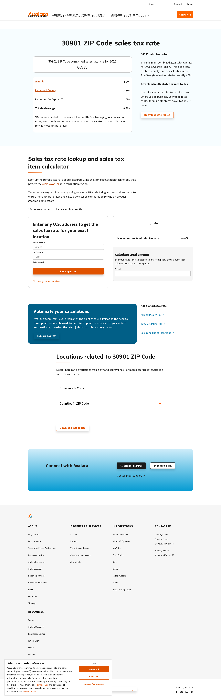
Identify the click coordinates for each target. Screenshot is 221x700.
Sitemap (32, 603)
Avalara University (36, 626)
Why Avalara (34, 535)
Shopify (116, 569)
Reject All (94, 676)
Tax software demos (79, 549)
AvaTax (73, 535)
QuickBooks (118, 555)
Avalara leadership (37, 562)
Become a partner (37, 576)
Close (94, 664)
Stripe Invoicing (120, 576)
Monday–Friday (162, 551)
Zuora (115, 582)
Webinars (32, 653)
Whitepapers (34, 640)
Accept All (94, 669)
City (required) (38, 252)
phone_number (162, 535)
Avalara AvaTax (51, 184)
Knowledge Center (37, 633)
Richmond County (45, 90)
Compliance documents (81, 555)
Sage (115, 562)
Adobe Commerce (121, 535)
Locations (33, 596)
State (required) (38, 262)
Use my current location (48, 281)
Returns (74, 542)
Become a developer (38, 582)
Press (31, 589)
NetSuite (117, 549)
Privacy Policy (29, 691)
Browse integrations (122, 589)
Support (178, 4)
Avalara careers (35, 569)
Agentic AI (57, 14)
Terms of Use (42, 684)
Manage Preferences (94, 684)
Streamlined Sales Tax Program (43, 549)
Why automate (35, 542)
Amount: (118, 269)
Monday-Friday (162, 540)
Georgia (39, 81)
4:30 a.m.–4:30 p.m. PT (165, 555)
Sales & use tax (37, 24)
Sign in (190, 4)
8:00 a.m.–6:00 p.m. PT (165, 544)
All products (76, 562)
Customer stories (36, 555)
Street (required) (39, 242)
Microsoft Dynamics (122, 542)
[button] (72, 14)
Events (31, 647)
